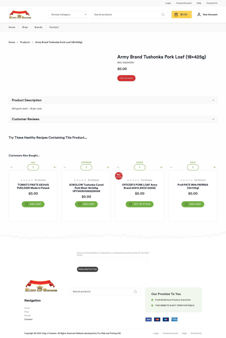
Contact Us (211, 3)
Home (12, 27)
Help (199, 3)
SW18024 (86, 162)
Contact (54, 27)
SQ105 (139, 162)
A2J (33, 162)
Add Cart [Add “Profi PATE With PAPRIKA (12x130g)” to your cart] (195, 204)
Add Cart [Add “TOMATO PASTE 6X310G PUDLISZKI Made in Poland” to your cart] (35, 204)
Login (168, 3)
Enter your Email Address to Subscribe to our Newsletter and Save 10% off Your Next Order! (113, 254)
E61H (192, 162)
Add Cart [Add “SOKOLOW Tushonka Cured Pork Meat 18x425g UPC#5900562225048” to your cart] (89, 204)
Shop (25, 27)
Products (25, 42)
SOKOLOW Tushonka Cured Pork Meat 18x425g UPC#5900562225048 (86, 187)
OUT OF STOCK (142, 204)
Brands (38, 27)
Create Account (184, 3)
